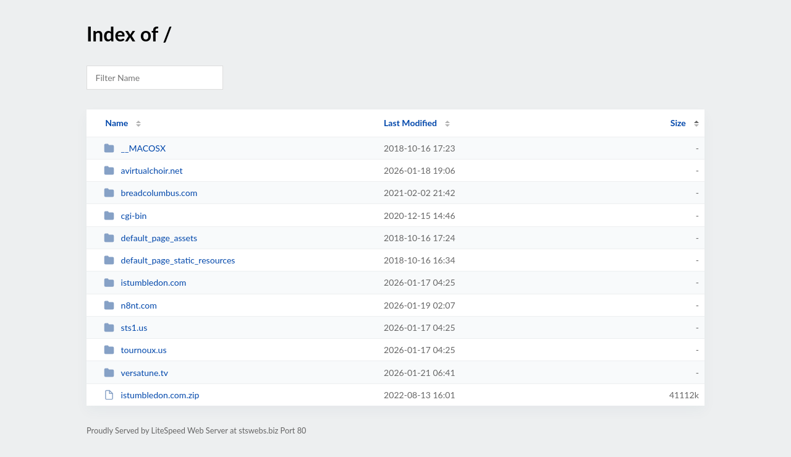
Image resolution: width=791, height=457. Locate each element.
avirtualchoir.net (143, 170)
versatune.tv (136, 372)
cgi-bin (125, 215)
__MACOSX (135, 148)
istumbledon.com (145, 282)
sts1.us (125, 327)
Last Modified (410, 122)
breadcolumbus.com (150, 192)
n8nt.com (130, 305)
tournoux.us (135, 349)
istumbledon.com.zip (151, 395)
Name (116, 122)
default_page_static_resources (169, 260)
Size (678, 122)
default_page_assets (150, 238)
